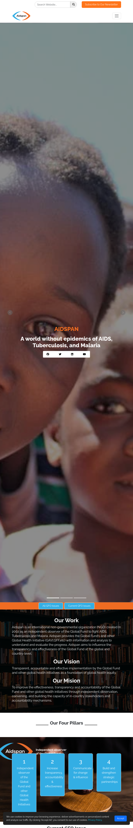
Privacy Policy (95, 820)
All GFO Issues (51, 605)
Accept (120, 818)
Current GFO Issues (79, 605)
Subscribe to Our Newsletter (101, 4)
